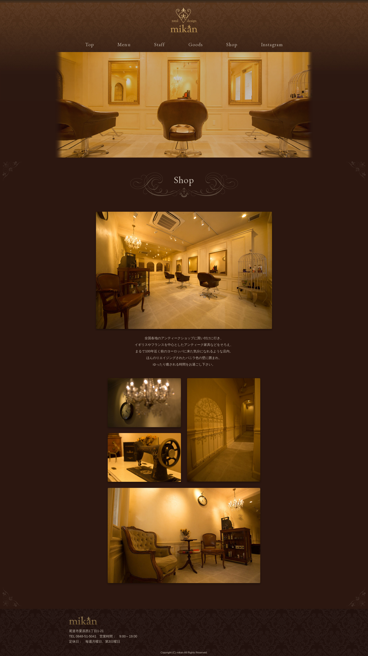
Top (89, 44)
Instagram (272, 44)
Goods (195, 44)
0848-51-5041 (86, 636)
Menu (123, 44)
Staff (159, 44)
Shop (231, 44)
